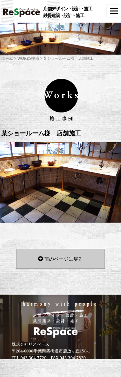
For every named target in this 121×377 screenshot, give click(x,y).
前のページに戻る (60, 259)
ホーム (7, 58)
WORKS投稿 (28, 58)
